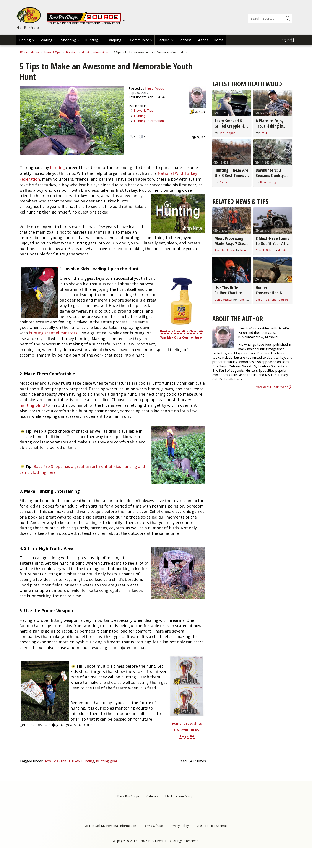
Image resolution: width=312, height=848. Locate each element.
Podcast (184, 40)
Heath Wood (154, 88)
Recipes (163, 40)
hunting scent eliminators (53, 333)
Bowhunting (268, 182)
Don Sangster (223, 300)
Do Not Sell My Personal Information (110, 826)
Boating (45, 40)
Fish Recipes (227, 133)
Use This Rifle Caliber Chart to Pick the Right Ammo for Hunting (230, 295)
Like (131, 137)
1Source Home (29, 52)
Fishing (25, 40)
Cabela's (152, 796)
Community (139, 40)
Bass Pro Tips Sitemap (212, 826)
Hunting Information (95, 52)
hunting (57, 167)
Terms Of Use (153, 826)
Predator (225, 182)
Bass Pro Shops (224, 250)
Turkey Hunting (81, 761)
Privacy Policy (179, 826)
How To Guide (55, 761)
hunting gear (106, 761)
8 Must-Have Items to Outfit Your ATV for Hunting (272, 243)
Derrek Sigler (264, 250)
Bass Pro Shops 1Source (272, 300)
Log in (285, 39)
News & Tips (52, 52)
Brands (202, 40)
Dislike (141, 137)
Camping (114, 40)
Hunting (91, 40)
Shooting (68, 40)
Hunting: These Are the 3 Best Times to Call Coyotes (231, 175)
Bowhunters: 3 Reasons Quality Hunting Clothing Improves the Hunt (272, 178)
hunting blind (32, 405)
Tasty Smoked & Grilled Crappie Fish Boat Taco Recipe (231, 126)
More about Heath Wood (272, 387)
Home (218, 40)
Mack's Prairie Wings (179, 796)
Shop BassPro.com (28, 27)
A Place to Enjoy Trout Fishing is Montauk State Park (270, 128)
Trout (263, 133)
